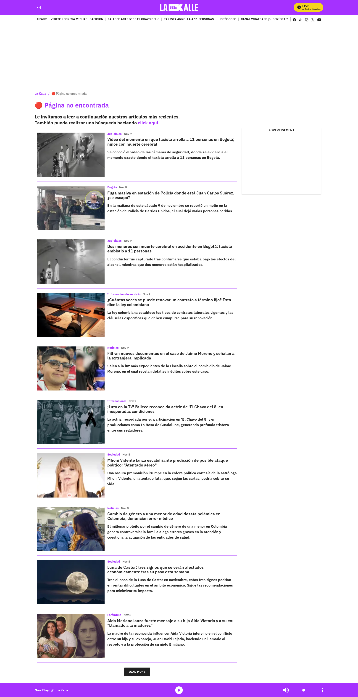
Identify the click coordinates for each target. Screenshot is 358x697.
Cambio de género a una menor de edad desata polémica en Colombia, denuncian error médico (164, 516)
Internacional (116, 401)
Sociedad (113, 454)
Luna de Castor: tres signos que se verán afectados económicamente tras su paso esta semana (155, 569)
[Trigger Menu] (39, 7)
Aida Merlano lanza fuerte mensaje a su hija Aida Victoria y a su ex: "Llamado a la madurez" (170, 623)
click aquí (148, 123)
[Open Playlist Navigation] (322, 690)
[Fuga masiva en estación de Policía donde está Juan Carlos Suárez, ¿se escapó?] (71, 208)
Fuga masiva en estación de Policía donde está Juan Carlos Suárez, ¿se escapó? (170, 195)
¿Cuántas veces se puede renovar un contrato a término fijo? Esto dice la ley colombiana (169, 302)
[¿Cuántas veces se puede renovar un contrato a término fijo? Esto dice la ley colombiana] (71, 315)
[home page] (179, 7)
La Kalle (40, 93)
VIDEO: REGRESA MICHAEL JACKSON (77, 19)
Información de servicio (123, 294)
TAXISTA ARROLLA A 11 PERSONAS (189, 19)
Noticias (113, 348)
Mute (286, 690)
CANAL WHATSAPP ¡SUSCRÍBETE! (264, 19)
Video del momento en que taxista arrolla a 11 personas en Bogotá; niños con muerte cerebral (170, 142)
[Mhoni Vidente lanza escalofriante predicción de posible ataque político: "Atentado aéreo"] (71, 475)
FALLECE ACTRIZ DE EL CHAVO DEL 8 (133, 19)
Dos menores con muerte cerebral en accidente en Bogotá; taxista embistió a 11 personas (169, 249)
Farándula (114, 615)
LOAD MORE (137, 672)
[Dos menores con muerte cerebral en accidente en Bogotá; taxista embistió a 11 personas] (71, 261)
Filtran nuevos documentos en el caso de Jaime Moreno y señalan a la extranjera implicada (170, 356)
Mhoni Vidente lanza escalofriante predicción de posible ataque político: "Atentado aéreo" (167, 462)
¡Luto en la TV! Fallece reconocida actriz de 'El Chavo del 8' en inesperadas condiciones (165, 409)
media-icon (179, 690)
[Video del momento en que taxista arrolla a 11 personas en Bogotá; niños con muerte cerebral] (71, 155)
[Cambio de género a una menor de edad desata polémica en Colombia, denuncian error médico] (71, 529)
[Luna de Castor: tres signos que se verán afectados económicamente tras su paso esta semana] (71, 582)
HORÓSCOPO (227, 19)
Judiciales (114, 134)
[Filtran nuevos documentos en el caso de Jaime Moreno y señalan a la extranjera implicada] (71, 368)
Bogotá (112, 187)
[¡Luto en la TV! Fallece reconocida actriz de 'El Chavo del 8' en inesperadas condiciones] (71, 422)
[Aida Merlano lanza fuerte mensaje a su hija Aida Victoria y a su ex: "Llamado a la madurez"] (71, 636)
